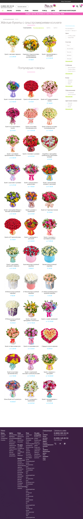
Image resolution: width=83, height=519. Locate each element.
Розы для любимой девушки (37, 448)
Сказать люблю (71, 69)
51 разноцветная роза (30, 505)
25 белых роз (30, 482)
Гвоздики (12, 443)
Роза (68, 45)
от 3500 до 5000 (71, 35)
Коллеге (68, 30)
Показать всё (68, 61)
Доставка (45, 438)
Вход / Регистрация (66, 1)
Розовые (70, 105)
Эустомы (12, 454)
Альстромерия (69, 28)
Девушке (70, 82)
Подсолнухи (13, 449)
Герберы (12, 436)
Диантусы (12, 456)
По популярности (38, 27)
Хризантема (70, 48)
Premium (35, 10)
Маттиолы (12, 442)
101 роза (29, 456)
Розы (26, 10)
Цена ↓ (49, 27)
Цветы (53, 10)
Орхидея (69, 58)
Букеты (18, 10)
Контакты (45, 439)
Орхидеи (12, 447)
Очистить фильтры (70, 25)
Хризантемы (13, 435)
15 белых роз (30, 468)
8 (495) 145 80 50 (61, 438)
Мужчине (20, 440)
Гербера (69, 55)
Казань (3, 440)
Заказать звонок (22, 6)
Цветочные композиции (67, 10)
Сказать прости (71, 71)
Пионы (9, 10)
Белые (69, 106)
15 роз (28, 450)
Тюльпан (69, 52)
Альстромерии (14, 438)
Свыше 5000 (71, 37)
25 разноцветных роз (30, 489)
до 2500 (20, 446)
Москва (3, 435)
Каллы (11, 452)
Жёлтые (74, 30)
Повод (44, 10)
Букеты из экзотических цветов (22, 465)
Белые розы (29, 438)
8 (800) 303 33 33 (7, 6)
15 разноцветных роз (30, 475)
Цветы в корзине (72, 94)
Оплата (44, 436)
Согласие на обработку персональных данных (46, 450)
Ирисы (11, 450)
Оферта (45, 441)
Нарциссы (12, 445)
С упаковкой (71, 92)
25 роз (28, 452)
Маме (69, 83)
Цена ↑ (56, 27)
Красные (70, 103)
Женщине (70, 80)
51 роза (28, 454)
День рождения (71, 67)
